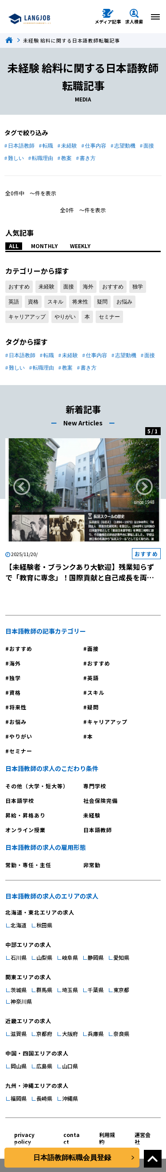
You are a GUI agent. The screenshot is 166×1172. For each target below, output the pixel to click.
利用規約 (107, 1138)
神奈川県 (21, 1001)
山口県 (70, 1066)
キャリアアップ (27, 317)
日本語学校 (19, 800)
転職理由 (42, 158)
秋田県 (44, 925)
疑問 (102, 302)
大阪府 (70, 1033)
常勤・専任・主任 (28, 864)
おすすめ (19, 287)
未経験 (69, 146)
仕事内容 (95, 146)
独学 (137, 287)
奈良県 (121, 1033)
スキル (55, 302)
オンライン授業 (25, 829)
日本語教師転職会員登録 (72, 1157)
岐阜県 (70, 957)
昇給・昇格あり (25, 815)
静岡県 (96, 957)
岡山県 (19, 1066)
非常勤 (91, 864)
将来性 (80, 302)
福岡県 (19, 1098)
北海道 (19, 925)
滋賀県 (19, 1033)
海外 (88, 287)
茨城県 (19, 989)
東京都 (121, 989)
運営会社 (143, 1138)
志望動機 (124, 146)
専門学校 (94, 786)
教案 (66, 158)
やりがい (65, 317)
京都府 (44, 1033)
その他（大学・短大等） (37, 786)
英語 (13, 302)
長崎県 (44, 1098)
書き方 (88, 158)
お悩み (124, 302)
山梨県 (44, 957)
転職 (47, 146)
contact (71, 1138)
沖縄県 (70, 1098)
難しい (16, 158)
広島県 (44, 1066)
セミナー (109, 317)
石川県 (19, 957)
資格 (33, 302)
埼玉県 (70, 989)
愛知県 (121, 957)
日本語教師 (21, 146)
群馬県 (44, 989)
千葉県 (96, 989)
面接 (148, 146)
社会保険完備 (100, 800)
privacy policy (24, 1138)
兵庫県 (96, 1033)
